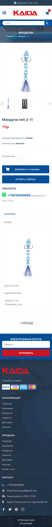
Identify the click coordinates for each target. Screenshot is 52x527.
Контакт (6, 426)
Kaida (29, 523)
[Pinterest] (16, 509)
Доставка (7, 422)
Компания (7, 408)
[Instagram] (22, 509)
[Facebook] (3, 509)
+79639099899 (19, 195)
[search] (26, 23)
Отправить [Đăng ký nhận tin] (26, 352)
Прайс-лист (8, 468)
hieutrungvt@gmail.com (25, 490)
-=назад (26, 323)
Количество (8, 155)
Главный (7, 403)
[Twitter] (10, 509)
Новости (6, 417)
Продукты (7, 412)
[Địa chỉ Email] (26, 344)
